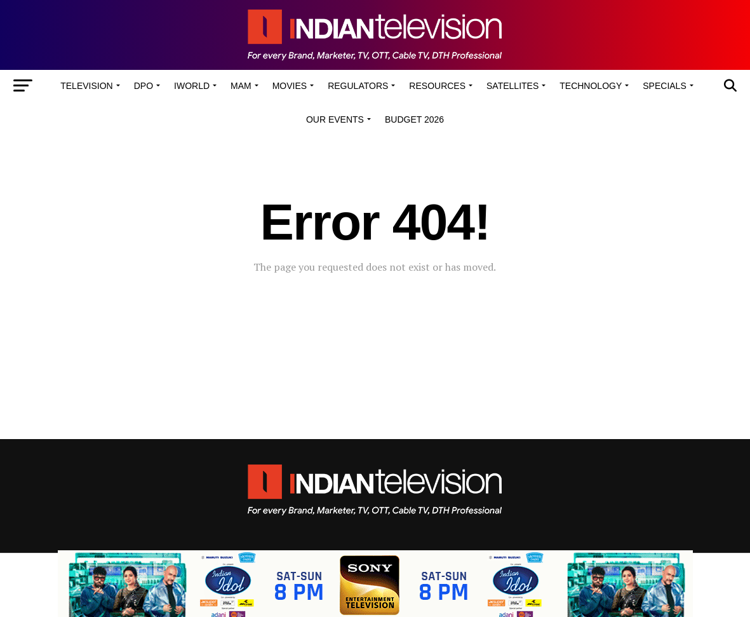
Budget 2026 (414, 119)
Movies (289, 86)
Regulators (358, 86)
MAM (241, 86)
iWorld (192, 86)
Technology (590, 86)
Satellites (512, 86)
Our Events (335, 119)
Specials (664, 86)
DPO (143, 86)
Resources (437, 86)
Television (86, 86)
